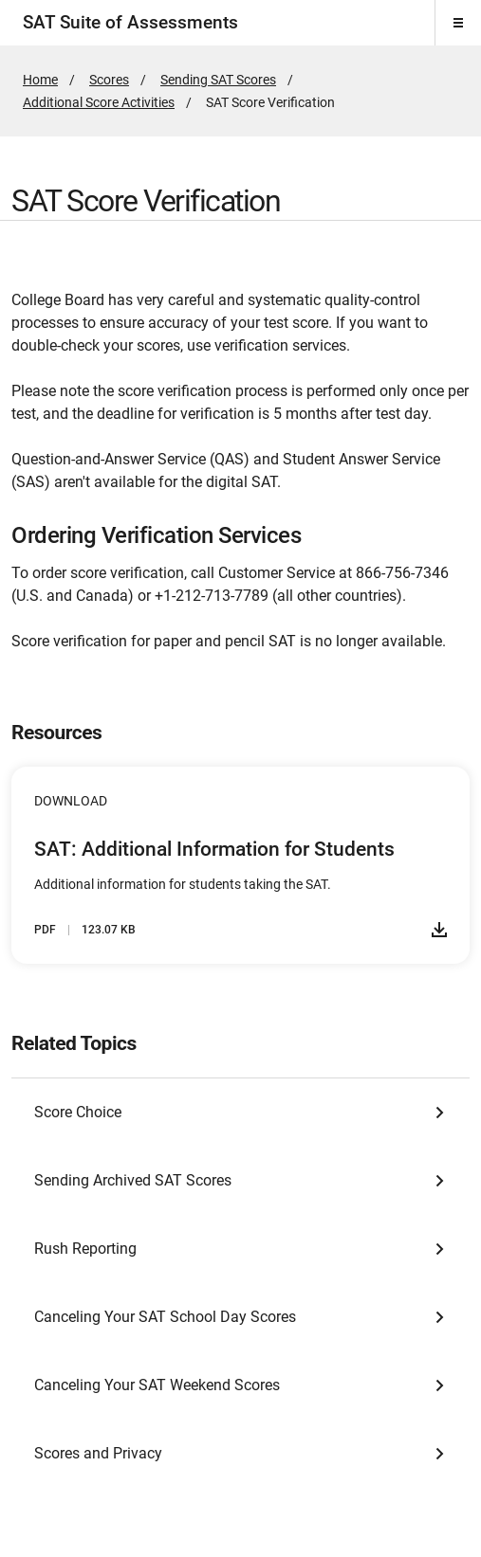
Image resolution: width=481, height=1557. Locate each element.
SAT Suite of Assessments (130, 22)
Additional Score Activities (99, 102)
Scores (109, 79)
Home (40, 79)
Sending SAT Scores (218, 79)
